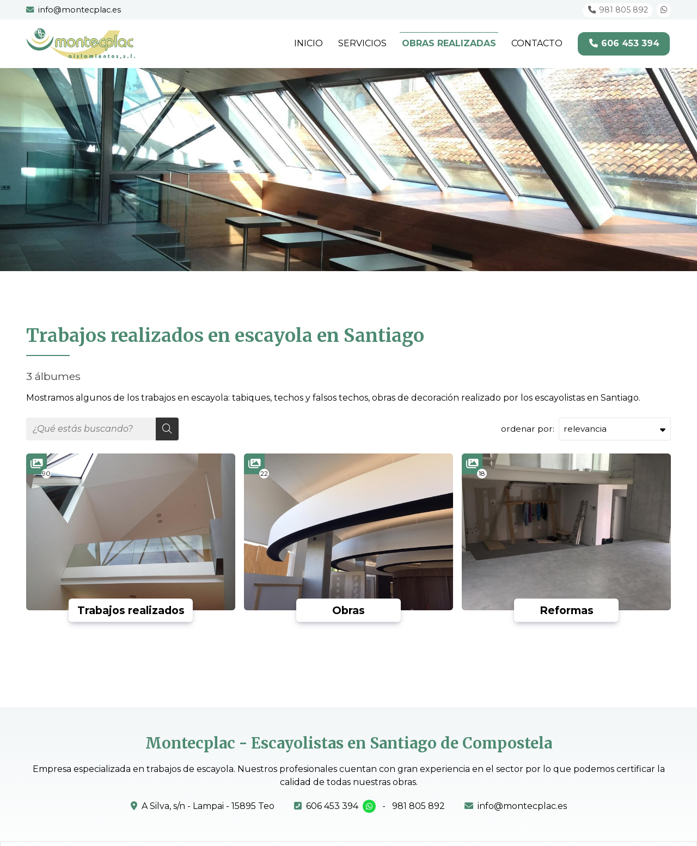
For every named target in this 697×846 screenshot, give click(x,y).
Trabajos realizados (131, 610)
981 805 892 (418, 806)
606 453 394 (332, 806)
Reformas (567, 610)
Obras (348, 610)
